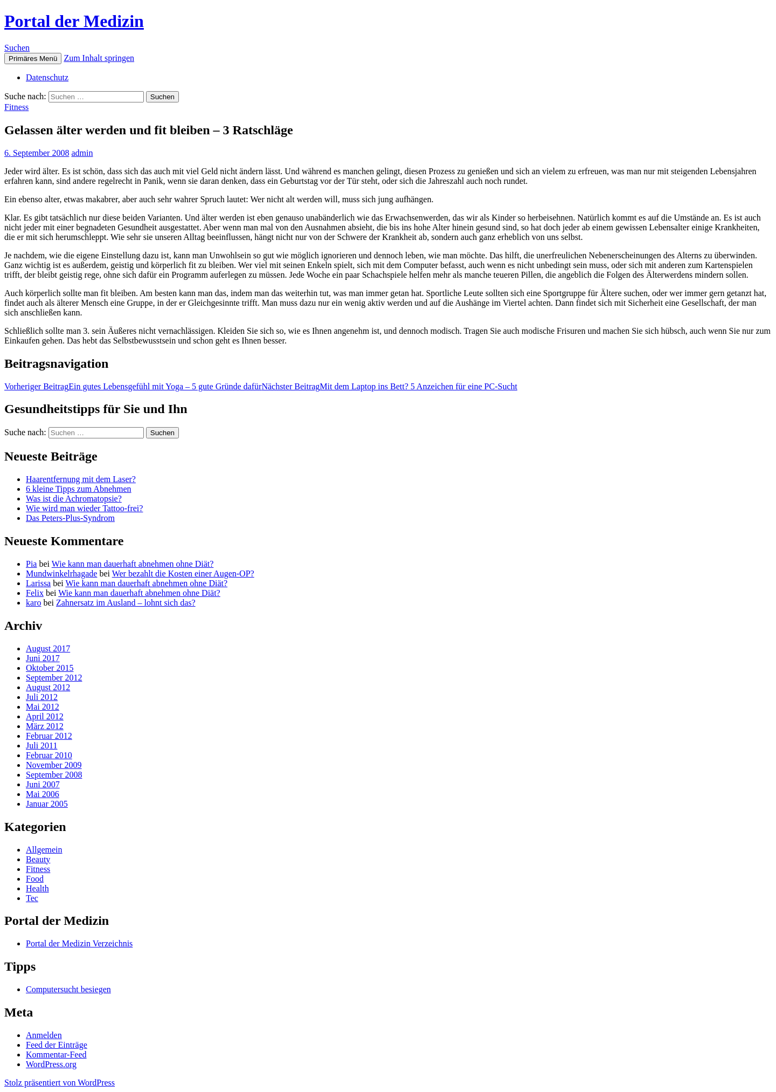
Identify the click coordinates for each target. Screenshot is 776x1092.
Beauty (38, 859)
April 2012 (45, 716)
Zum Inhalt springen (99, 58)
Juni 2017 (43, 658)
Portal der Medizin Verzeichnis (79, 943)
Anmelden (44, 1035)
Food (35, 878)
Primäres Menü (33, 58)
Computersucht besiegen (68, 989)
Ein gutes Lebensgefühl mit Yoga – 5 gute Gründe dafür (132, 386)
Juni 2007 (43, 784)
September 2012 (54, 677)
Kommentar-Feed (56, 1054)
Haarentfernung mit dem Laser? (81, 479)
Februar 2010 (49, 755)
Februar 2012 (49, 735)
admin (82, 152)
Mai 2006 (42, 794)
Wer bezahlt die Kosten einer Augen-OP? (183, 573)
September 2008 (54, 774)
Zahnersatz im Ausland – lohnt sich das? (126, 602)
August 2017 (48, 648)
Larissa (38, 583)
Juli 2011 (42, 745)
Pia (31, 563)
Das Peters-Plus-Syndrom (70, 518)
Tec (32, 898)
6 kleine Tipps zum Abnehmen (78, 488)
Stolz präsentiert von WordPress (59, 1082)
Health (37, 888)
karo (33, 602)
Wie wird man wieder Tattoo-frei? (84, 508)
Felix (35, 592)
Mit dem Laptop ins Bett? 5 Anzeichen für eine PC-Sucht (389, 386)
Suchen (17, 47)
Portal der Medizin (74, 21)
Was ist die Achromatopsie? (74, 498)
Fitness (16, 107)
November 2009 (54, 765)
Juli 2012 (42, 697)
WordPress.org (51, 1064)
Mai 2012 (42, 706)
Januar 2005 (47, 803)
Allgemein (44, 849)
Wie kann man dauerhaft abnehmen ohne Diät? (133, 563)
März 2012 (45, 726)
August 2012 (48, 687)
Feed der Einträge (56, 1044)
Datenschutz (47, 77)
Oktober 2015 (49, 667)
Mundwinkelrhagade (61, 573)
